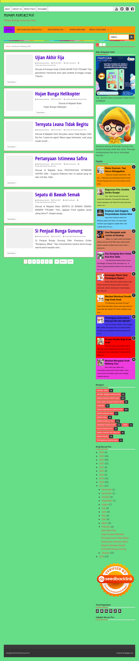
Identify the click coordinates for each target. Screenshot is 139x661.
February (106, 527)
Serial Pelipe (102, 436)
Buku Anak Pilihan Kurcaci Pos (110, 402)
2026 (102, 452)
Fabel (125, 425)
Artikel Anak (102, 390)
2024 (102, 460)
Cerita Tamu (102, 417)
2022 (102, 467)
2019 (102, 478)
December (107, 489)
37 (57, 261)
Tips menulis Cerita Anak (107, 440)
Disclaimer (42, 9)
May (104, 515)
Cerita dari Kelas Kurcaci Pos (29, 29)
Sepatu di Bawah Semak (58, 194)
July (104, 508)
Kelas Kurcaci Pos (105, 428)
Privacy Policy (30, 9)
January (106, 553)
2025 (102, 456)
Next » (63, 261)
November (107, 493)
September (107, 501)
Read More (11, 82)
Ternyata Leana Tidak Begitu (62, 124)
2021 (102, 471)
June (104, 512)
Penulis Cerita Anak (97, 29)
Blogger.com (129, 653)
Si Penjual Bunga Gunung (59, 230)
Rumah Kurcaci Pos (19, 16)
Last (70, 261)
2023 (102, 463)
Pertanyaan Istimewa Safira (62, 158)
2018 (102, 482)
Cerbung (101, 406)
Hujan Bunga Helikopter (58, 93)
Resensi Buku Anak (77, 29)
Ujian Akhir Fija (50, 57)
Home (9, 29)
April (104, 519)
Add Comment (71, 63)
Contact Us (17, 9)
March (105, 523)
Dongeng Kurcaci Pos (106, 425)
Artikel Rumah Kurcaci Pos (108, 394)
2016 (102, 556)
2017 (102, 486)
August (105, 504)
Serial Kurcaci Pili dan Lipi (108, 432)
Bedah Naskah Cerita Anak (108, 398)
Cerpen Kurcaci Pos (105, 421)
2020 (102, 475)
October (106, 497)
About (7, 9)
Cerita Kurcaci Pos (56, 29)
